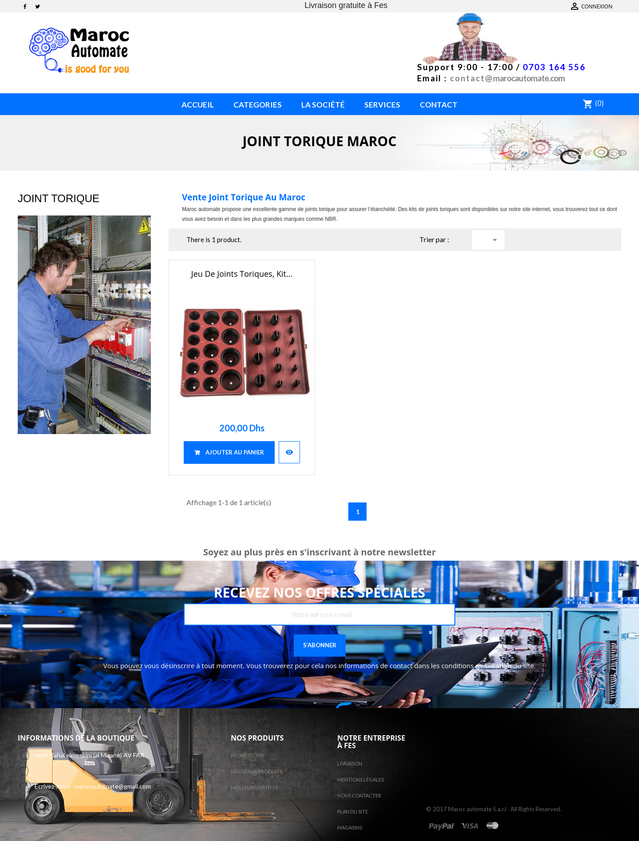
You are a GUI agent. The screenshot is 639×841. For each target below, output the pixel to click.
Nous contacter (359, 795)
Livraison (349, 763)
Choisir (494, 240)
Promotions (247, 755)
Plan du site (352, 811)
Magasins (349, 827)
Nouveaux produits (256, 771)
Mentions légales (360, 779)
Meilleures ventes (254, 787)
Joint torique (58, 198)
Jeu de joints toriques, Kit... (241, 273)
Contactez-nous (595, 6)
